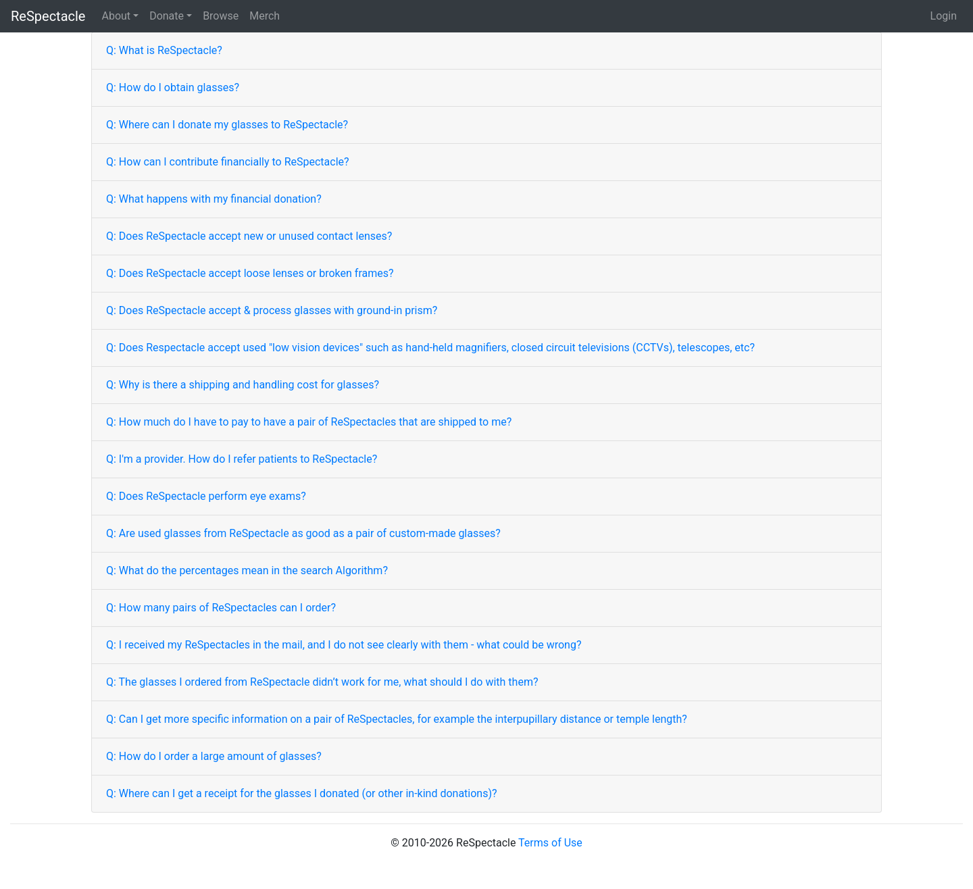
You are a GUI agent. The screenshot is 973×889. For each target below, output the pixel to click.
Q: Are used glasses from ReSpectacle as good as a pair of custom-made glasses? (303, 533)
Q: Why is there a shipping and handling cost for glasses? (242, 384)
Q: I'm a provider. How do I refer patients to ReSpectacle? (241, 459)
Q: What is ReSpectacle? (164, 50)
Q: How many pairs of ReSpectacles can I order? (221, 607)
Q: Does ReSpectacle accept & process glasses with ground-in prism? (271, 310)
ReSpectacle (48, 16)
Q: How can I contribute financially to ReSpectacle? (227, 161)
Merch (264, 15)
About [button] (115, 15)
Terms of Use (550, 842)
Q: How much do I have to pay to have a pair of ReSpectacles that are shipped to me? (309, 421)
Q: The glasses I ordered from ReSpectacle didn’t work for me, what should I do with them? (322, 682)
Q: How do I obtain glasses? (172, 87)
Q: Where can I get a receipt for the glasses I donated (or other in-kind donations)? (301, 793)
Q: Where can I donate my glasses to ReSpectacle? (227, 124)
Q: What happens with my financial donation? (214, 199)
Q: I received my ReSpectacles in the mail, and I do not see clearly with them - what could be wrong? (343, 644)
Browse (221, 15)
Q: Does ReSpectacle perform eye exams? (206, 496)
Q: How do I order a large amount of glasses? (214, 756)
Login (943, 15)
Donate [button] (166, 15)
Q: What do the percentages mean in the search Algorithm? (247, 570)
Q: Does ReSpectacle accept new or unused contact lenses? (249, 236)
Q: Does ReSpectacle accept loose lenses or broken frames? (250, 273)
